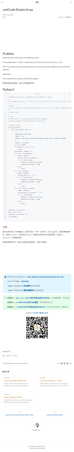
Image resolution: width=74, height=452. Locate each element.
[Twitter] (62, 363)
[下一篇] (54, 414)
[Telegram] (67, 363)
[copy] (69, 94)
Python (15, 356)
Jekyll (36, 448)
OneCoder (34, 446)
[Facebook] (64, 363)
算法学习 (7, 351)
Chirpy (43, 448)
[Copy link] (70, 363)
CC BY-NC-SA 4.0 (17, 363)
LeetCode (8, 356)
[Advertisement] (37, 35)
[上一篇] (19, 414)
